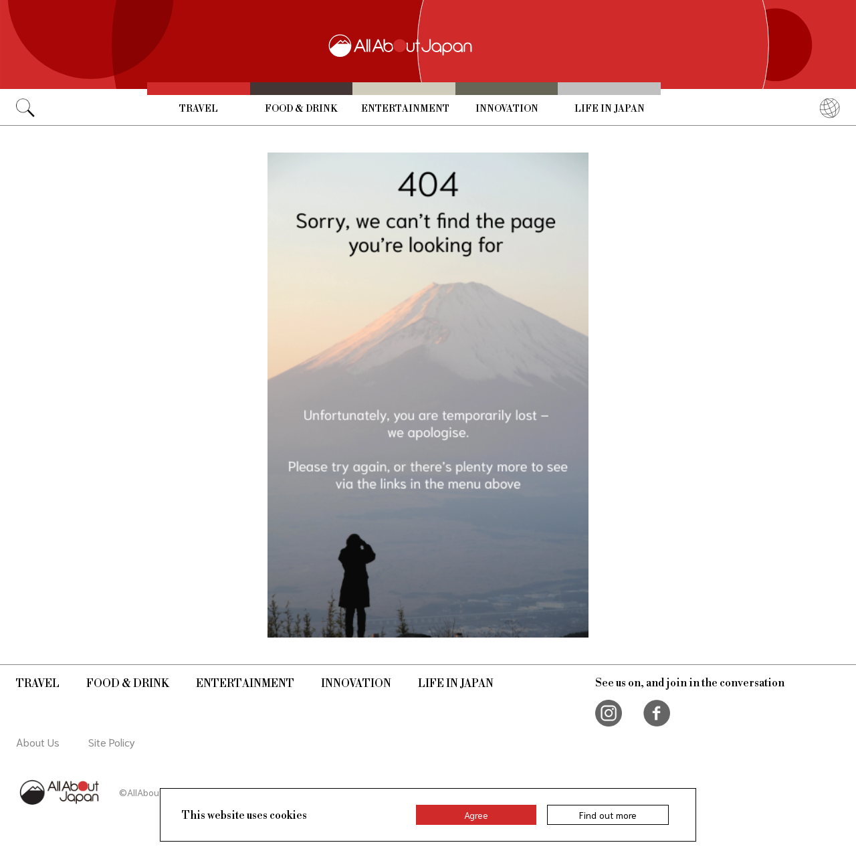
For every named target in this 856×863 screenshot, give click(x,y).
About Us (38, 742)
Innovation (506, 109)
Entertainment (405, 109)
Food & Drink (301, 109)
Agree (476, 815)
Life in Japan (609, 109)
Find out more (608, 815)
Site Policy (111, 742)
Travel (198, 109)
